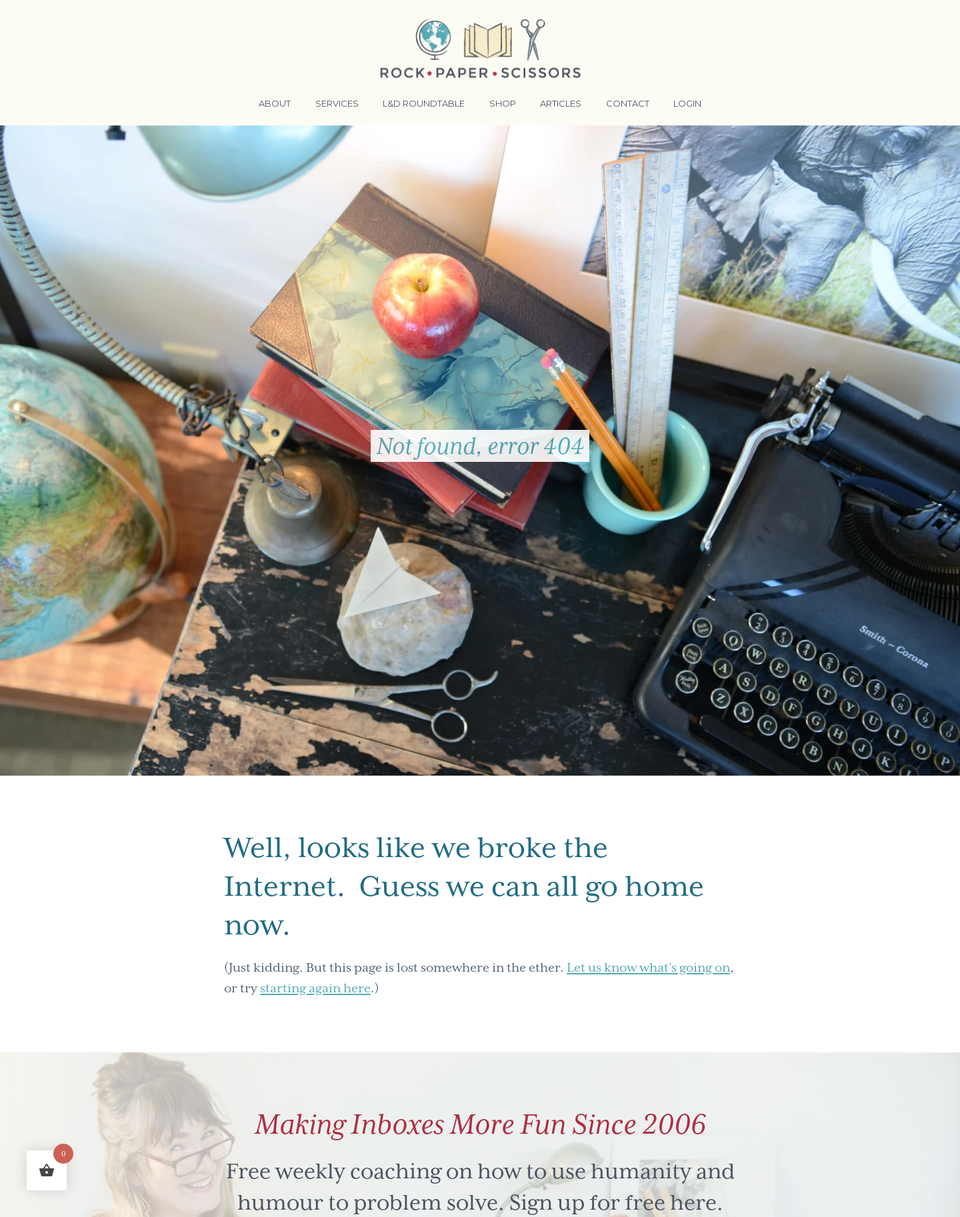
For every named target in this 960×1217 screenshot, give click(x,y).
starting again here (315, 988)
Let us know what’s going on (648, 967)
